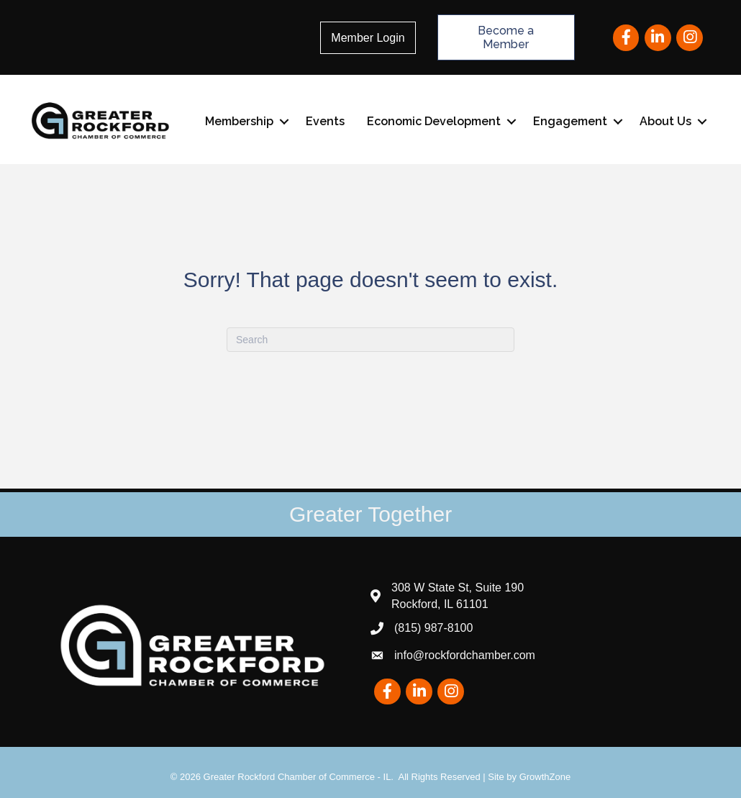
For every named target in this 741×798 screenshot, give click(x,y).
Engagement (570, 121)
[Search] (370, 339)
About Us (665, 121)
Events (325, 121)
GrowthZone (545, 776)
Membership (239, 121)
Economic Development (434, 121)
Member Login (367, 38)
